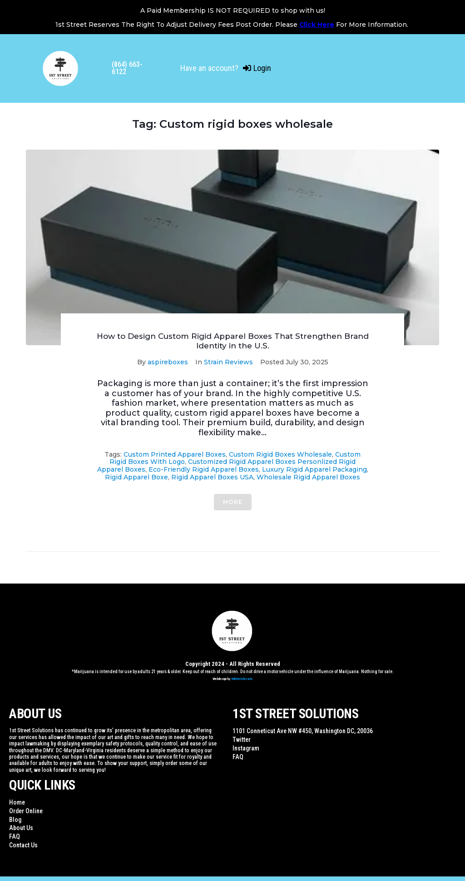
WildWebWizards (242, 679)
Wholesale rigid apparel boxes (308, 477)
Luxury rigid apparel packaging (314, 469)
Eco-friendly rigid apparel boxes (203, 469)
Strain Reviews (228, 362)
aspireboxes (168, 362)
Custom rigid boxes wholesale (280, 454)
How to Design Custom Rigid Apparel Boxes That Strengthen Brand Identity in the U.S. (233, 341)
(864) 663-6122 (127, 68)
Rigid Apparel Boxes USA (212, 477)
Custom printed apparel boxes (175, 454)
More (232, 501)
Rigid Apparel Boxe (136, 477)
